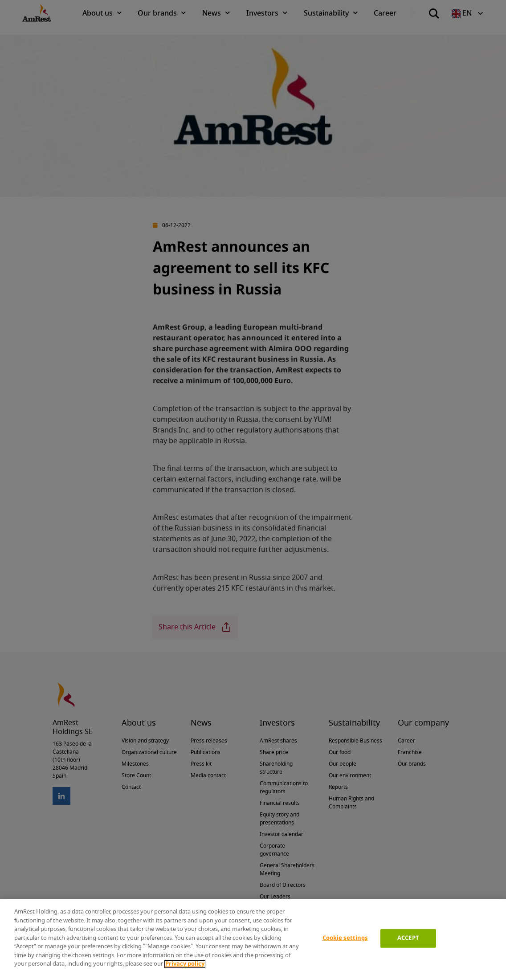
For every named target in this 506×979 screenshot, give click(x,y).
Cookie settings (345, 938)
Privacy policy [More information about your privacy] (184, 964)
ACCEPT (408, 938)
